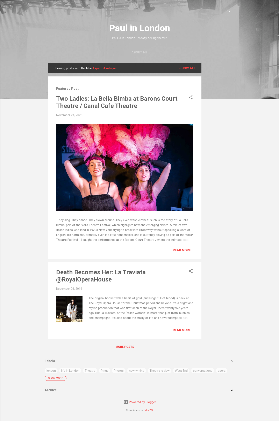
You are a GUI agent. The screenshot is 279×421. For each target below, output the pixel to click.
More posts (124, 346)
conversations (202, 371)
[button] (190, 98)
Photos (119, 371)
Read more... (183, 250)
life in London (70, 371)
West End (181, 371)
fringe (104, 371)
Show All (187, 68)
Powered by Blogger (139, 402)
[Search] (228, 11)
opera (222, 371)
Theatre (90, 371)
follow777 (148, 410)
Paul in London (139, 28)
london (51, 371)
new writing (136, 371)
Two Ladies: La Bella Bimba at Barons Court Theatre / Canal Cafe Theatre (117, 102)
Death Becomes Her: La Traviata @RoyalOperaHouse (101, 276)
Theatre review (160, 371)
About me (139, 52)
